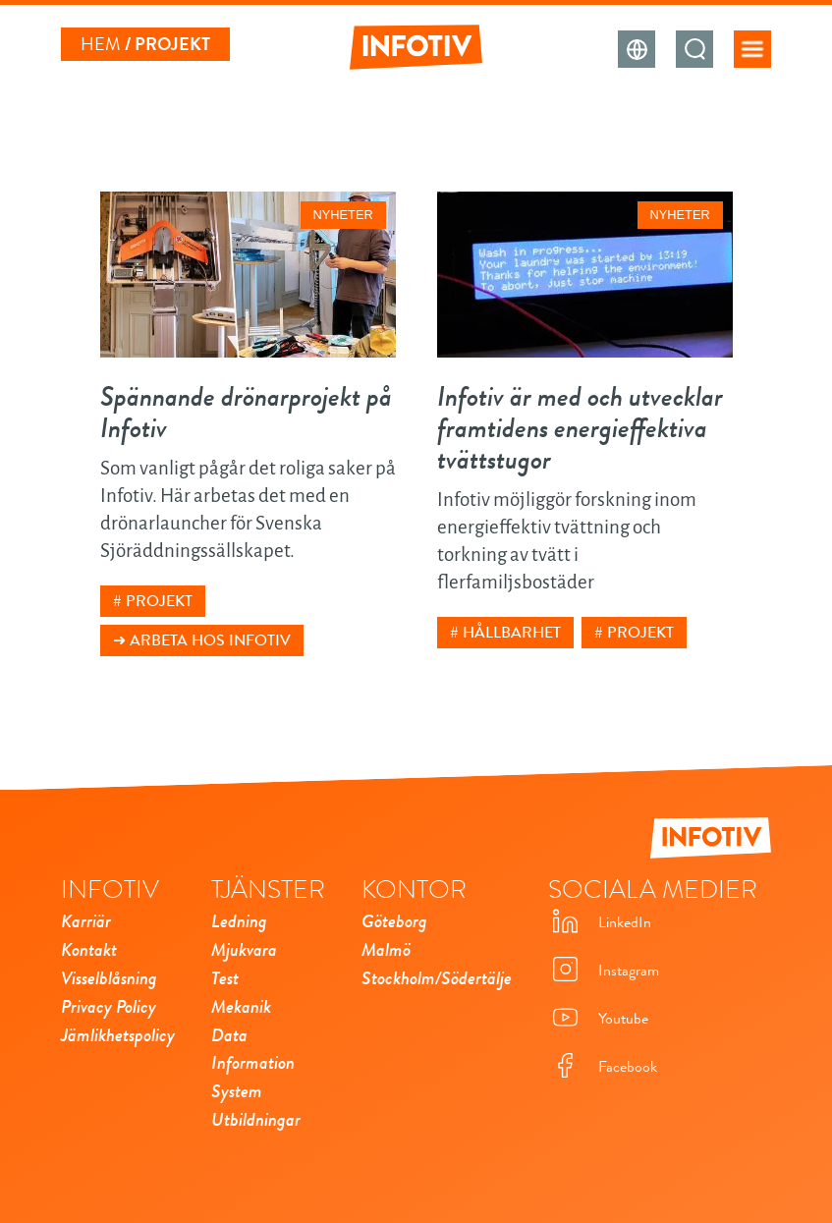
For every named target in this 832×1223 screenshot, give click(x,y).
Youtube (598, 1019)
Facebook (602, 1067)
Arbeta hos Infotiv (210, 640)
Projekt (159, 601)
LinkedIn (599, 923)
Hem (101, 44)
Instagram (603, 971)
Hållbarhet (512, 632)
